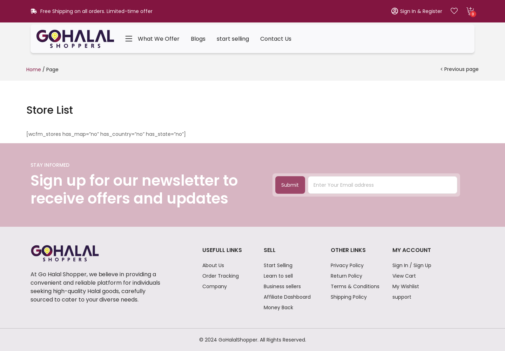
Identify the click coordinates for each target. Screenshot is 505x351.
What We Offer (159, 39)
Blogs (198, 39)
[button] (470, 11)
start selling (233, 39)
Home (33, 69)
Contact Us (275, 39)
